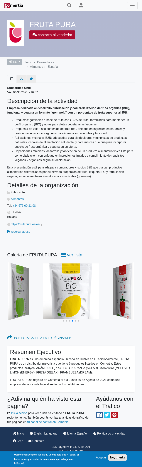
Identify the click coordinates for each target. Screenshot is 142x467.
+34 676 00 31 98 (24, 205)
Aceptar (101, 457)
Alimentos (36, 66)
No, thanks (117, 457)
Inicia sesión (19, 413)
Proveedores (45, 62)
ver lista (71, 254)
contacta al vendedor (52, 35)
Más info (19, 463)
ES (13, 61)
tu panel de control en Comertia (48, 422)
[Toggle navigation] (132, 5)
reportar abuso (18, 231)
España (53, 66)
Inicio (28, 62)
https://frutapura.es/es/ (27, 224)
